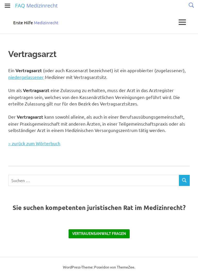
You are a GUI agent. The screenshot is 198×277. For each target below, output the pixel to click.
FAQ (36, 5)
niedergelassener (26, 77)
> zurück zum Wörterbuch (34, 143)
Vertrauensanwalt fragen (99, 234)
